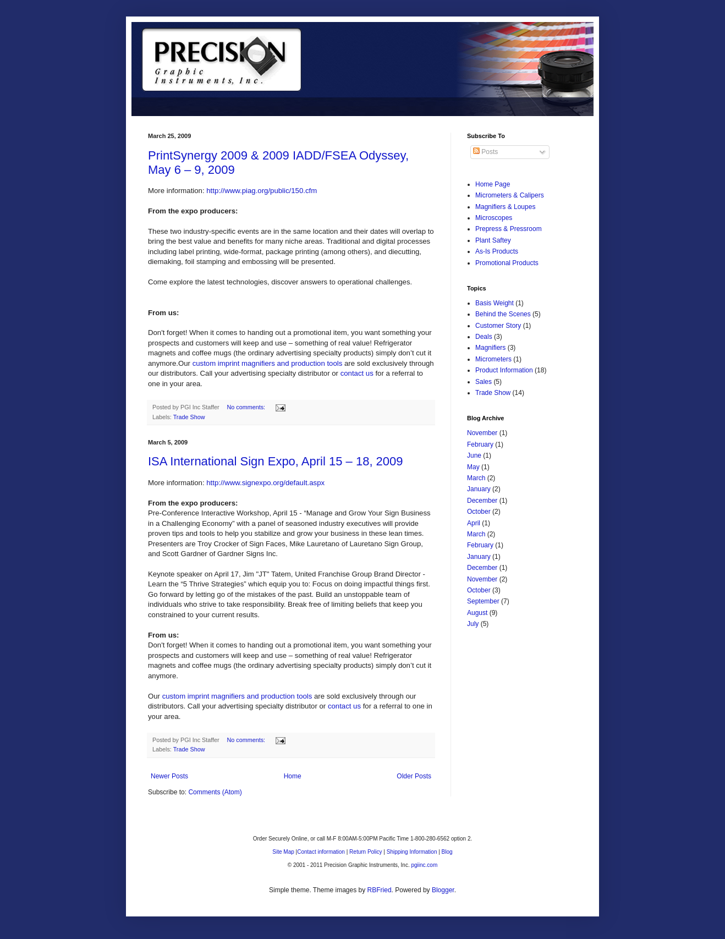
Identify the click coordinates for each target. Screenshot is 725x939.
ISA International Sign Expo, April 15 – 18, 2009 (275, 461)
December (482, 500)
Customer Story (498, 326)
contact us (357, 373)
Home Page (492, 184)
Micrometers (493, 359)
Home (292, 776)
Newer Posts (169, 776)
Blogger (443, 890)
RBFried (379, 890)
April (473, 523)
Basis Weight (494, 303)
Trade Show (189, 417)
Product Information (504, 370)
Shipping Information (412, 852)
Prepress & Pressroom (508, 229)
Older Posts (414, 776)
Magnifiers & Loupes (505, 207)
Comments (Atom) (214, 792)
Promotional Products (507, 263)
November (482, 433)
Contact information (321, 852)
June (474, 455)
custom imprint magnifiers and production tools (268, 363)
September (483, 601)
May (473, 467)
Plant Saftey (493, 240)
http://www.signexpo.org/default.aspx (265, 483)
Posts (485, 152)
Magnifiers (490, 348)
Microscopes (493, 218)
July (473, 624)
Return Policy (365, 852)
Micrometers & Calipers (509, 195)
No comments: (247, 407)
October (479, 511)
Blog (447, 852)
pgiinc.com (424, 865)
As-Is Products (496, 251)
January (479, 489)
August (477, 613)
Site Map (283, 852)
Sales (483, 382)
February (480, 444)
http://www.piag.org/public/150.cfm (261, 190)
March (476, 478)
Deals (483, 337)
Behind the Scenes (503, 314)
